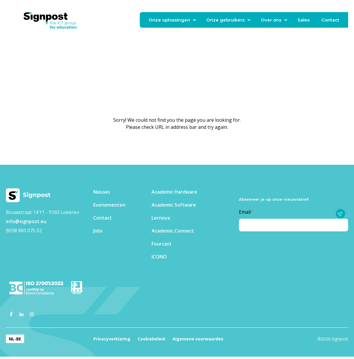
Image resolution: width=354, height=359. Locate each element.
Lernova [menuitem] (161, 218)
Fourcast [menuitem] (162, 244)
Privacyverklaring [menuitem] (111, 339)
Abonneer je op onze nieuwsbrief (274, 199)
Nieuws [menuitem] (101, 192)
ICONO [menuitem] (159, 256)
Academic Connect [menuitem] (173, 231)
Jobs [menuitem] (98, 231)
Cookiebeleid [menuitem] (151, 339)
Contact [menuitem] (102, 218)
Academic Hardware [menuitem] (174, 192)
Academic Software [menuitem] (174, 205)
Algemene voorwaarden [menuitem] (197, 339)
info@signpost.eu (26, 221)
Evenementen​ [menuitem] (109, 205)
